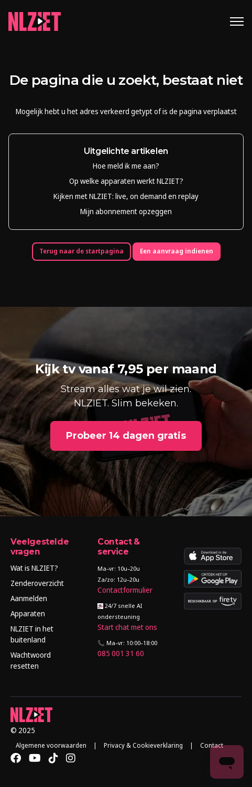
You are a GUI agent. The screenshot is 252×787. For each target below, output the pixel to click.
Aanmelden (28, 598)
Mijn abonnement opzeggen (126, 211)
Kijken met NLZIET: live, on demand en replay (126, 196)
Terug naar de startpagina (81, 251)
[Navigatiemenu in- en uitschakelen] (237, 21)
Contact (211, 745)
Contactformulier (124, 590)
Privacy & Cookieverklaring (143, 745)
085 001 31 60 (120, 653)
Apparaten (27, 613)
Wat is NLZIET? (34, 568)
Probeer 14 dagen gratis (126, 435)
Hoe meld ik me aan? (126, 166)
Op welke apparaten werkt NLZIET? (126, 181)
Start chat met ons (127, 627)
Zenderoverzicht (37, 583)
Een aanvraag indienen (176, 251)
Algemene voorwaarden (51, 745)
